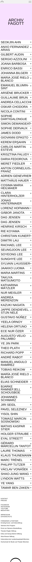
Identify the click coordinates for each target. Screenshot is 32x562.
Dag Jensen (10, 217)
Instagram (5, 507)
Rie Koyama (10, 231)
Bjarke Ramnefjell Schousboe (10, 389)
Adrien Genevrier (16, 175)
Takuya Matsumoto (10, 279)
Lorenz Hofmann (15, 208)
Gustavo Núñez (14, 317)
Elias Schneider (14, 381)
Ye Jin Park (10, 343)
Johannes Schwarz (9, 399)
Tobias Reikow (13, 369)
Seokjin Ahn (11, 42)
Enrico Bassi (11, 68)
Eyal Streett (12, 438)
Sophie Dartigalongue (14, 118)
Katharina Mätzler (9, 287)
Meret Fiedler (13, 163)
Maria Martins (13, 272)
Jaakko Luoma (12, 268)
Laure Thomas (13, 450)
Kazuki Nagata (13, 305)
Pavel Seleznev (14, 409)
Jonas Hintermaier (11, 202)
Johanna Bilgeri (14, 73)
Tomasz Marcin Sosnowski (13, 420)
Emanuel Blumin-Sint (15, 87)
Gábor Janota (12, 212)
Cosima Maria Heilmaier (12, 187)
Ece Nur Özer (12, 331)
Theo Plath (10, 348)
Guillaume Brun (14, 97)
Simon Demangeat (16, 123)
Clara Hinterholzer (12, 194)
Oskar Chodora (14, 106)
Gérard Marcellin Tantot (16, 445)
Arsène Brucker (15, 92)
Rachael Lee (11, 245)
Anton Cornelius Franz (15, 170)
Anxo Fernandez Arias (15, 48)
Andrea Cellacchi (16, 102)
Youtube (4, 508)
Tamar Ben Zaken (15, 487)
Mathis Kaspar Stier (13, 428)
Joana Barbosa (13, 63)
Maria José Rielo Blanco (15, 79)
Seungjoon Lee (14, 249)
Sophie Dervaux (14, 128)
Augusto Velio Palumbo (13, 337)
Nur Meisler (11, 292)
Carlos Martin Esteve (13, 148)
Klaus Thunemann (16, 455)
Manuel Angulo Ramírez (14, 363)
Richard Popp (12, 352)
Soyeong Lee (12, 254)
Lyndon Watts (12, 478)
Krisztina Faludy (15, 154)
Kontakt (4, 498)
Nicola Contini (13, 111)
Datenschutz (6, 516)
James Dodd (11, 133)
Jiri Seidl (8, 404)
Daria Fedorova (14, 159)
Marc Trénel (12, 460)
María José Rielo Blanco (15, 376)
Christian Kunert (15, 235)
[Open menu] (30, 2)
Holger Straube (15, 433)
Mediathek (5, 510)
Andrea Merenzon (9, 299)
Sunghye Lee (11, 259)
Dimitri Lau (10, 240)
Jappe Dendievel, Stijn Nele (15, 311)
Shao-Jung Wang (15, 473)
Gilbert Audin (12, 54)
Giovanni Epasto (14, 137)
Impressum (5, 515)
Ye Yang (7, 483)
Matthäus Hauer (15, 180)
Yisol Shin (9, 414)
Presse (4, 500)
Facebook (5, 505)
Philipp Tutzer (13, 464)
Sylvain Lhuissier (15, 263)
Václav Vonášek (14, 469)
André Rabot (12, 357)
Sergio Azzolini (14, 59)
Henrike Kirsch (14, 226)
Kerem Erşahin (13, 142)
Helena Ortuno (14, 326)
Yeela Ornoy (11, 322)
